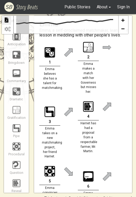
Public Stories (77, 6)
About (102, 6)
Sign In (123, 6)
